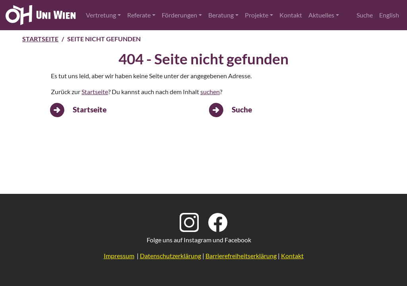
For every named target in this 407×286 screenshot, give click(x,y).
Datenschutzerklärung (170, 255)
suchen (210, 91)
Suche (365, 15)
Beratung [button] (221, 15)
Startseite (40, 39)
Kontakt (290, 15)
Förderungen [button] (179, 15)
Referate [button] (139, 15)
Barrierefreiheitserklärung (241, 255)
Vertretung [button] (101, 15)
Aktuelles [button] (321, 15)
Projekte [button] (256, 15)
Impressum (119, 255)
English (389, 15)
